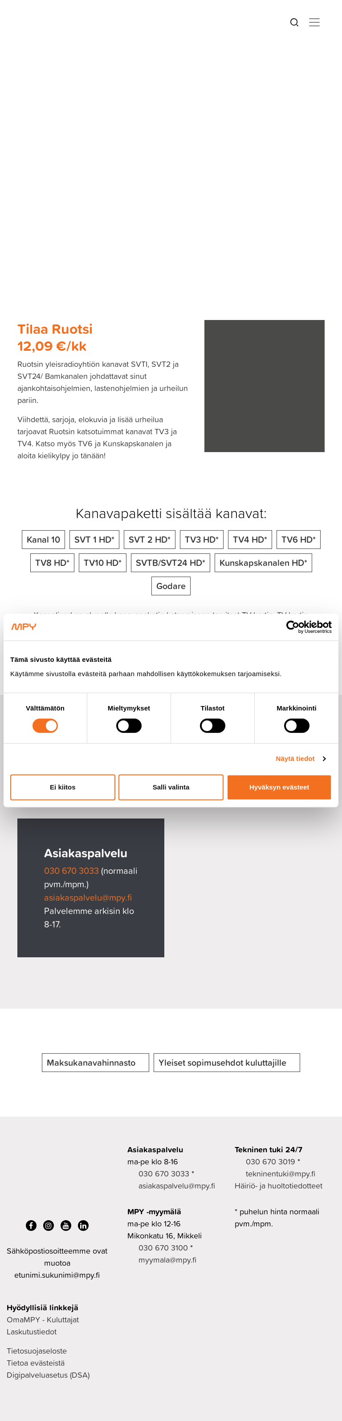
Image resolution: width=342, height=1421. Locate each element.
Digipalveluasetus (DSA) (48, 1374)
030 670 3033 (72, 870)
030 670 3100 (163, 1247)
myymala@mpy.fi (167, 1259)
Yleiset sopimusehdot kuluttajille (222, 1062)
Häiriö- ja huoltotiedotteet (278, 1185)
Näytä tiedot (295, 758)
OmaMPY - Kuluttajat (43, 1319)
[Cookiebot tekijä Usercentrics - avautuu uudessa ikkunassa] (293, 627)
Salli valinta (171, 787)
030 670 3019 (270, 1161)
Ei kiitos (63, 787)
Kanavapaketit (144, 73)
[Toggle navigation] (314, 22)
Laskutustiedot (32, 1331)
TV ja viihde (86, 73)
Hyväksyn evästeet (279, 787)
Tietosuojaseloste (37, 1350)
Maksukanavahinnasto (91, 1062)
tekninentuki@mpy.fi (280, 1173)
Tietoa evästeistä (36, 1362)
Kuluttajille (35, 73)
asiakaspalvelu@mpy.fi (88, 897)
